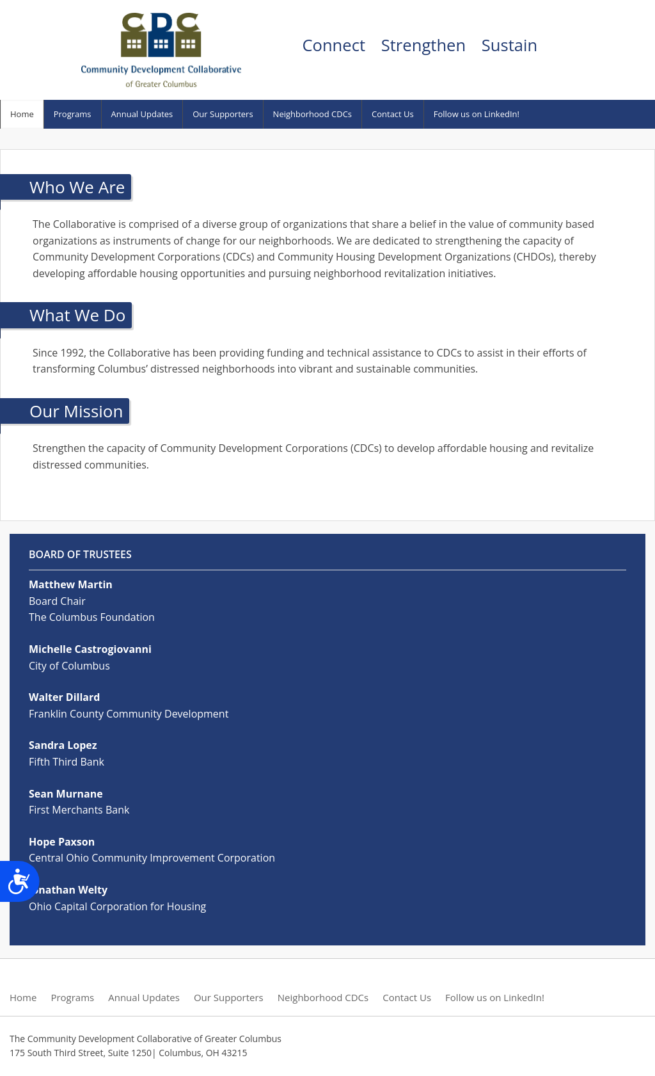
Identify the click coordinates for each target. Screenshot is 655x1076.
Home (22, 114)
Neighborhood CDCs (312, 114)
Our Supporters (223, 114)
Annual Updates (142, 114)
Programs (72, 114)
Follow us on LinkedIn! (476, 114)
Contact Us (393, 114)
